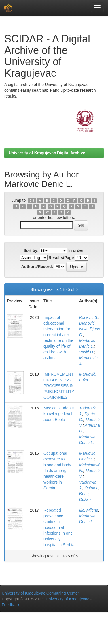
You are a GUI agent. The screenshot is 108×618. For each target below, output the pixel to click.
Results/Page (61, 257)
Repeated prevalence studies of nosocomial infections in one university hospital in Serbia (58, 527)
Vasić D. (86, 352)
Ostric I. (91, 488)
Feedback (10, 604)
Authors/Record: (37, 266)
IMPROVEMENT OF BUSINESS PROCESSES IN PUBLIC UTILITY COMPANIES (58, 386)
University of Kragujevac (67, 599)
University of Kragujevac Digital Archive (47, 153)
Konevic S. (88, 317)
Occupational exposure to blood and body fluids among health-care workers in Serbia (57, 470)
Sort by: (31, 250)
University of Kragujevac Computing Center (40, 593)
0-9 (32, 200)
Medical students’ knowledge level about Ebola (59, 414)
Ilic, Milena (88, 510)
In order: (76, 250)
